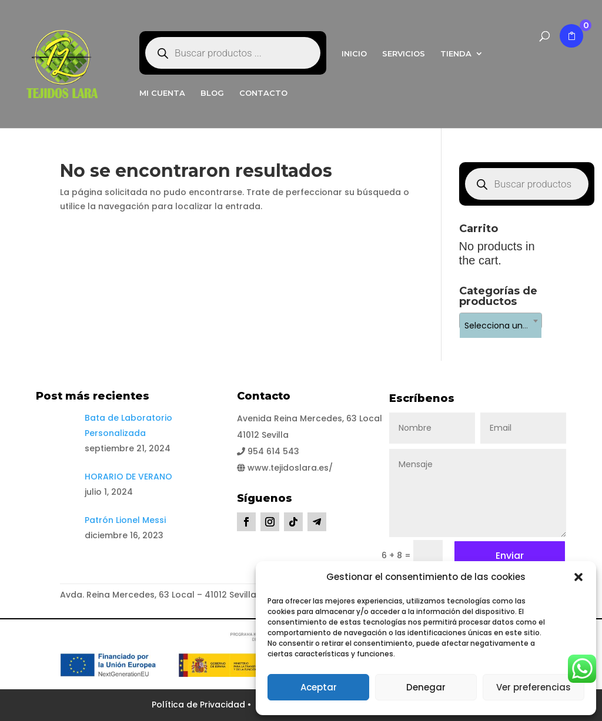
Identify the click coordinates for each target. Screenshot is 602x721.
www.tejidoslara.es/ (285, 468)
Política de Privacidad (200, 704)
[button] (578, 577)
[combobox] (500, 321)
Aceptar (318, 687)
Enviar (510, 555)
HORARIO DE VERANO (128, 476)
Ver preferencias (533, 687)
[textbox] (500, 325)
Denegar (426, 687)
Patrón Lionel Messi (125, 520)
